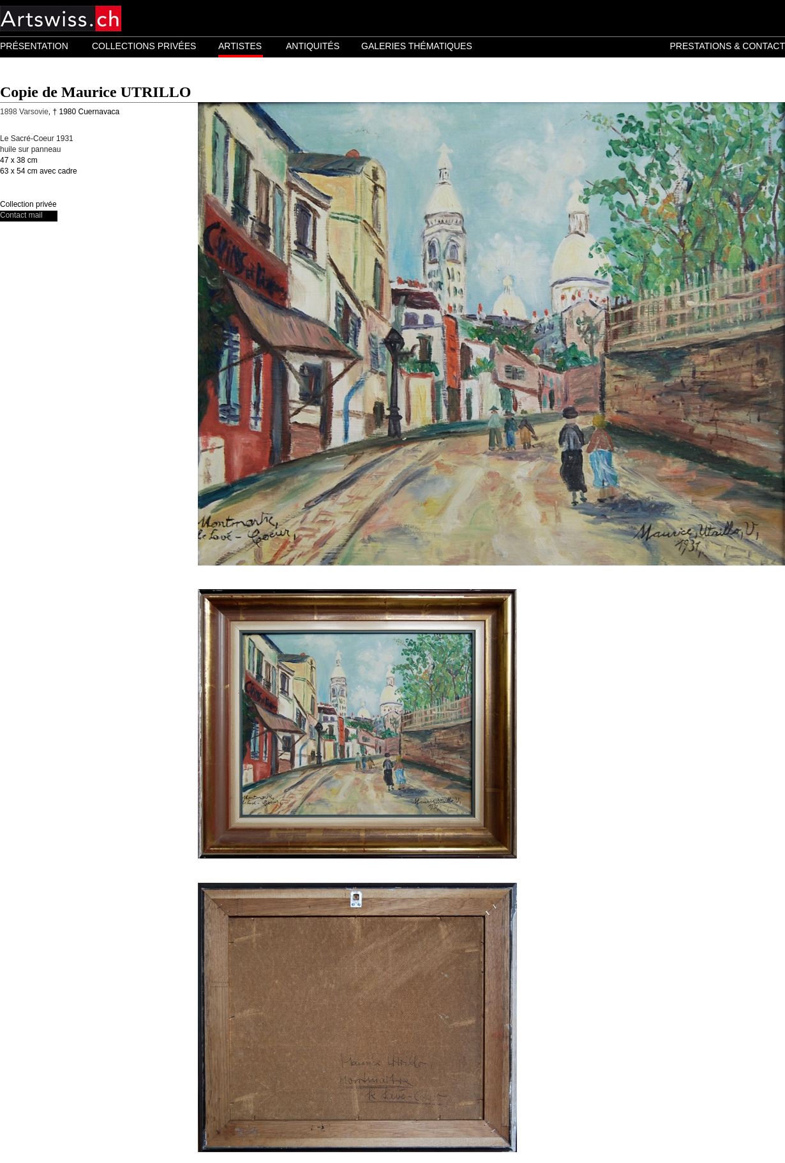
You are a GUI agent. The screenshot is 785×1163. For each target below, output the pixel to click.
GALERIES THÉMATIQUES (416, 46)
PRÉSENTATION (34, 46)
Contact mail (21, 215)
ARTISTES (240, 46)
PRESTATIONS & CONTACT (727, 46)
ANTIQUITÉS (313, 46)
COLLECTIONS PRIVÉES (144, 46)
